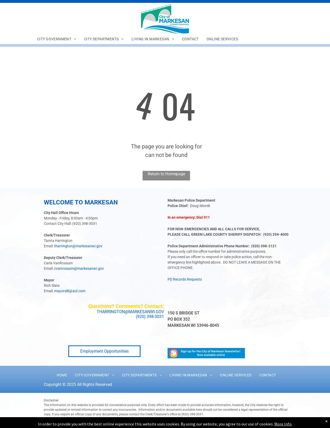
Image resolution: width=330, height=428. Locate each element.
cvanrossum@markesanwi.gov (79, 268)
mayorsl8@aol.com (69, 291)
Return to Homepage (166, 173)
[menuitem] (56, 39)
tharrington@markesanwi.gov (78, 246)
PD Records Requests (185, 279)
